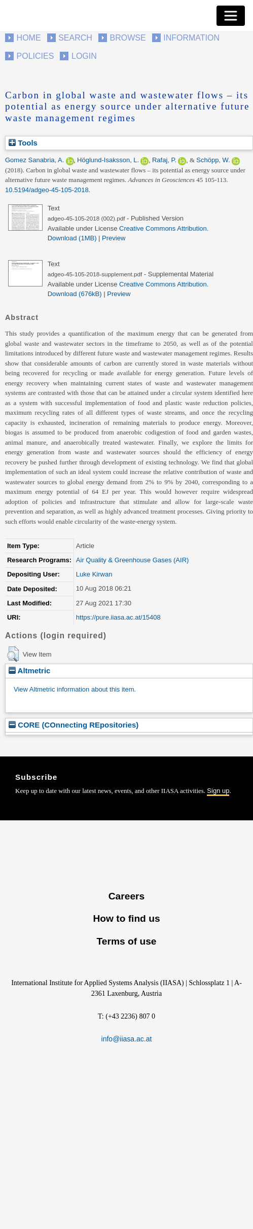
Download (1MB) (72, 238)
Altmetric (29, 670)
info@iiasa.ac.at (126, 1039)
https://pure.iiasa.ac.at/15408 (118, 617)
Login (84, 56)
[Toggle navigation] (230, 16)
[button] (13, 654)
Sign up (218, 790)
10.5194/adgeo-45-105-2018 (47, 190)
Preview (113, 238)
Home (29, 37)
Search (75, 37)
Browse (128, 37)
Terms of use (126, 941)
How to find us (126, 918)
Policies (35, 56)
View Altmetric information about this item (74, 689)
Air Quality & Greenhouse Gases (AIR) (132, 560)
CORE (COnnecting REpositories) (73, 724)
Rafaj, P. (164, 160)
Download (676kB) (75, 294)
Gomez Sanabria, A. (34, 160)
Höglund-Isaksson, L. (108, 160)
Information (191, 37)
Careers (126, 896)
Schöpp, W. (213, 160)
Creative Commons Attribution (163, 228)
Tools (23, 142)
